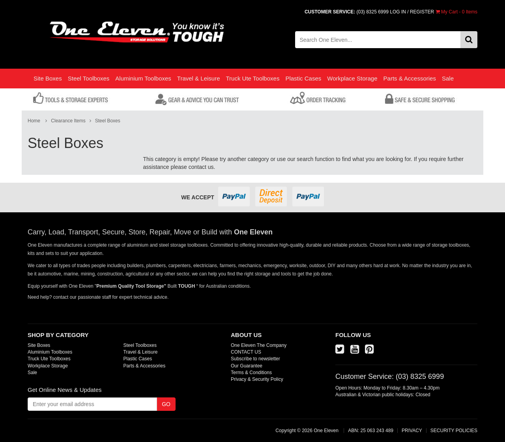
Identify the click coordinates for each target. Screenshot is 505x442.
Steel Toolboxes (89, 78)
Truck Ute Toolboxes (252, 78)
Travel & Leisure (198, 78)
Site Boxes (48, 78)
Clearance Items (68, 121)
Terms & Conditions (251, 372)
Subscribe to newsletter (255, 358)
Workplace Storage (352, 78)
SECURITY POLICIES (453, 430)
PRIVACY (412, 430)
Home (34, 121)
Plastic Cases (303, 78)
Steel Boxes (107, 121)
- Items (456, 12)
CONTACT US (246, 352)
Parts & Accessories (409, 78)
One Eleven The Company (258, 345)
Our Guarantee (246, 366)
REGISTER (422, 12)
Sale (448, 78)
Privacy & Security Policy (257, 379)
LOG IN (398, 12)
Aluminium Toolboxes (143, 78)
